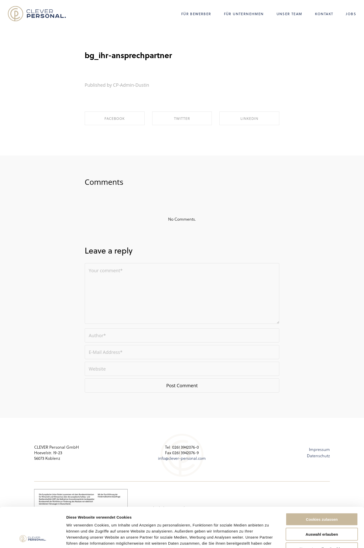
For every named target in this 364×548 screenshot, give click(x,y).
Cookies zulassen (322, 482)
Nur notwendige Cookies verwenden (322, 513)
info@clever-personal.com (182, 458)
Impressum (319, 449)
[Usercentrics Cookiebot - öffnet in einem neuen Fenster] (33, 538)
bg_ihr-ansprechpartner (128, 55)
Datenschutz (318, 456)
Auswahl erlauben (322, 497)
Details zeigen (269, 538)
